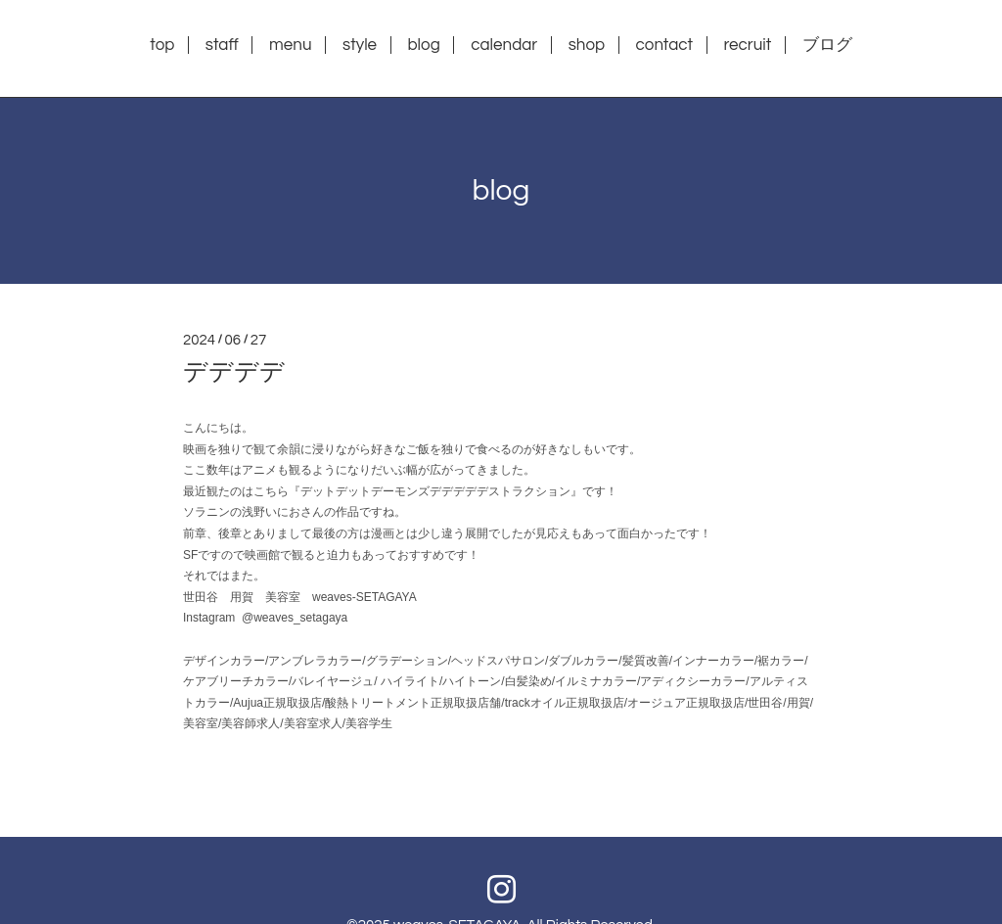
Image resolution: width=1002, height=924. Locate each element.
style (359, 45)
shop (587, 45)
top (162, 45)
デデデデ (234, 372)
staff (222, 45)
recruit (747, 45)
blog (423, 45)
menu (290, 45)
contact (665, 45)
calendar (504, 45)
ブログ (827, 45)
